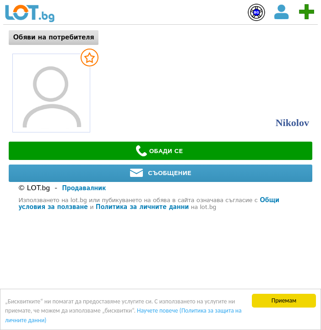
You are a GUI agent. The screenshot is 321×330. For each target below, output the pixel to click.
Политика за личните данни (142, 207)
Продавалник (84, 188)
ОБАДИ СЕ (159, 150)
